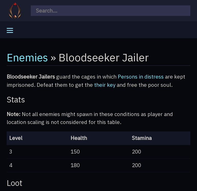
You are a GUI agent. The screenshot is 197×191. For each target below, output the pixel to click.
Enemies (27, 57)
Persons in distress (141, 76)
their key (104, 84)
